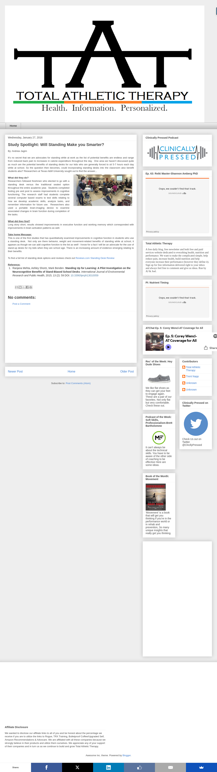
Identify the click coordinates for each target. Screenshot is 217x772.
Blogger (126, 755)
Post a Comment (21, 303)
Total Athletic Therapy (193, 369)
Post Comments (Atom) (78, 383)
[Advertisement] (70, 337)
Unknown (191, 382)
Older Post (127, 371)
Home (13, 125)
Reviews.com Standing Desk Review (95, 258)
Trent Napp (192, 376)
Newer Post (15, 371)
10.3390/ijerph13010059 (84, 275)
